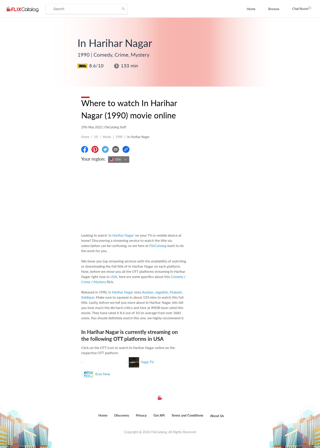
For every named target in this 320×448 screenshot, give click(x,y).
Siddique (87, 297)
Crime (85, 282)
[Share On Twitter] (105, 149)
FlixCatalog (157, 245)
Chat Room (301, 8)
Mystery (99, 282)
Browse (273, 9)
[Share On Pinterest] (95, 149)
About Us (217, 416)
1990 (119, 137)
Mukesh (176, 292)
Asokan (147, 292)
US (96, 137)
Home (251, 9)
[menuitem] (251, 9)
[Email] (115, 149)
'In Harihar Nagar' (121, 235)
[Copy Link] (126, 149)
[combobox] (118, 159)
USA (113, 276)
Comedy (177, 276)
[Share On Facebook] (84, 149)
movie (107, 137)
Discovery (121, 415)
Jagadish (161, 292)
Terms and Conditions (187, 415)
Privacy (141, 415)
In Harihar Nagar (120, 292)
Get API (159, 415)
